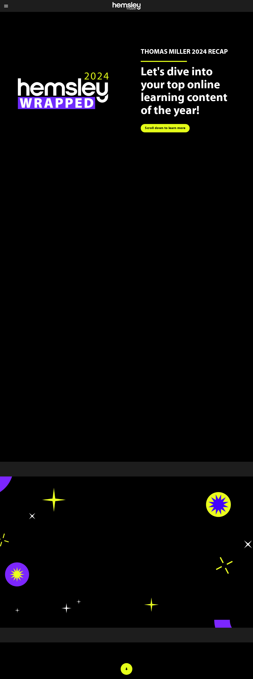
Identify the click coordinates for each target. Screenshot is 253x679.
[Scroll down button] (126, 669)
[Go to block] (165, 128)
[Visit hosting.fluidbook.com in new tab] (63, 91)
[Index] (6, 6)
